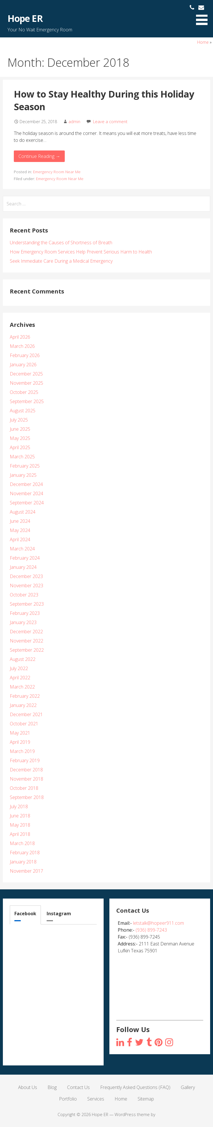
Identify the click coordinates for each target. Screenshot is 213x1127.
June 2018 (20, 816)
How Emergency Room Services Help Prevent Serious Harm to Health (81, 252)
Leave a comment (110, 121)
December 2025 (26, 374)
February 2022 (25, 696)
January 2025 (23, 475)
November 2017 (26, 871)
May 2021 (20, 733)
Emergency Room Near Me (57, 171)
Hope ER (24, 18)
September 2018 (27, 797)
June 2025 (20, 429)
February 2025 (25, 466)
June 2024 (20, 521)
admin (74, 121)
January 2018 (23, 862)
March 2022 (22, 687)
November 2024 (26, 493)
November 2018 (26, 779)
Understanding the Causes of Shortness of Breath (61, 242)
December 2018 (26, 769)
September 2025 (27, 401)
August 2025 (22, 410)
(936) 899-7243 (151, 930)
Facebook (25, 913)
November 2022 (26, 641)
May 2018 (20, 825)
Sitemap (146, 1099)
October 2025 (24, 392)
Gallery (188, 1087)
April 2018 (20, 834)
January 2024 (23, 567)
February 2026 (25, 355)
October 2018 (24, 788)
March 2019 (22, 751)
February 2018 (25, 852)
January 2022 (23, 705)
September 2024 (27, 502)
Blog (52, 1087)
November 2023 (26, 585)
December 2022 (26, 631)
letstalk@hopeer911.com (158, 923)
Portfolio (68, 1099)
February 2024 (25, 558)
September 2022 (27, 650)
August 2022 (22, 659)
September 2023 (27, 604)
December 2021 (26, 714)
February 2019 (25, 760)
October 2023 (24, 595)
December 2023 (26, 576)
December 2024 (26, 484)
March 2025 (22, 456)
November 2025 (26, 383)
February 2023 (25, 613)
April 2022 (20, 677)
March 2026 (22, 346)
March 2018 (22, 843)
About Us (27, 1087)
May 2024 (20, 530)
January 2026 (23, 364)
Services (95, 1099)
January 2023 (23, 622)
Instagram (59, 913)
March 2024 (22, 549)
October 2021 (24, 723)
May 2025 (20, 438)
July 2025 (19, 420)
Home (203, 42)
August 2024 (22, 512)
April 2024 (20, 539)
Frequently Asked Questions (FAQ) (135, 1087)
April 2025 (20, 447)
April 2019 (20, 742)
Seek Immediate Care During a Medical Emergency (61, 261)
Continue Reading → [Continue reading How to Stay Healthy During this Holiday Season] (39, 156)
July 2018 (19, 806)
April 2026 (20, 337)
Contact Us (78, 1087)
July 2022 (19, 668)
